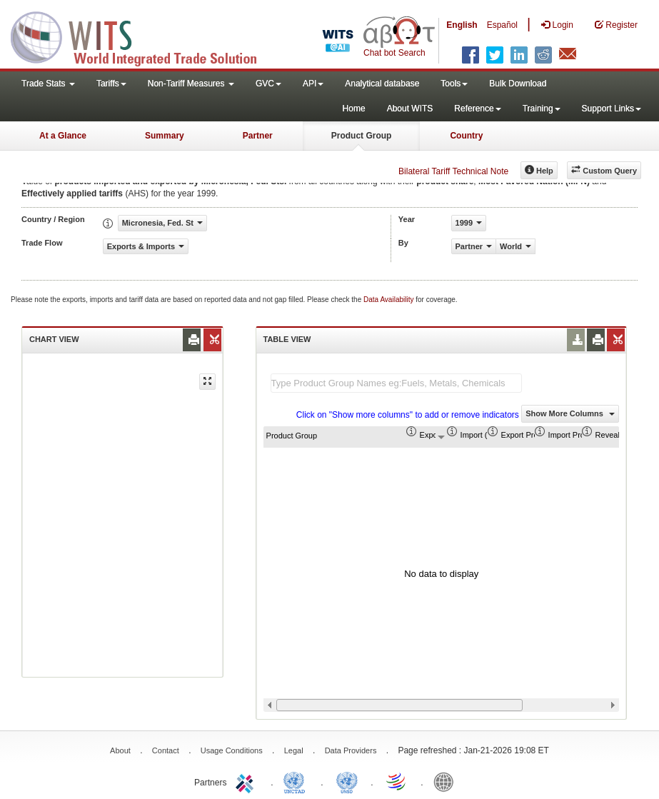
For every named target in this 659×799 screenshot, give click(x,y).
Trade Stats (48, 84)
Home (354, 109)
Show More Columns (570, 413)
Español (502, 25)
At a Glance (62, 136)
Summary (164, 136)
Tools (454, 84)
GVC (268, 84)
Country (466, 136)
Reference (477, 109)
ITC (247, 781)
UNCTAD (297, 781)
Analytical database (382, 84)
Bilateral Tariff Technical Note (453, 171)
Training (541, 109)
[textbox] (396, 383)
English (461, 25)
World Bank (447, 781)
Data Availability (389, 299)
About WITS (410, 109)
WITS (143, 35)
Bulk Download (517, 84)
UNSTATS (347, 781)
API (313, 84)
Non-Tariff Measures (191, 84)
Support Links (611, 109)
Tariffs (111, 84)
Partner (258, 136)
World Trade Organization (397, 781)
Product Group (361, 136)
